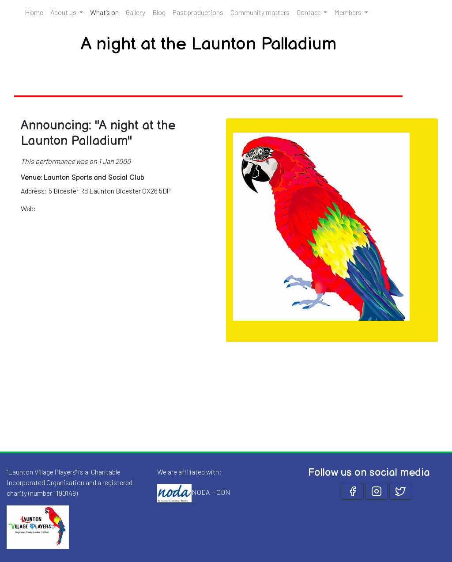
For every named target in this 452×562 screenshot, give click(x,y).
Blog (159, 12)
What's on (106, 11)
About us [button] (64, 12)
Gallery (135, 12)
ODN (223, 492)
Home (34, 12)
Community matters (260, 12)
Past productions (198, 12)
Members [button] (348, 12)
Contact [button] (309, 12)
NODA (201, 492)
